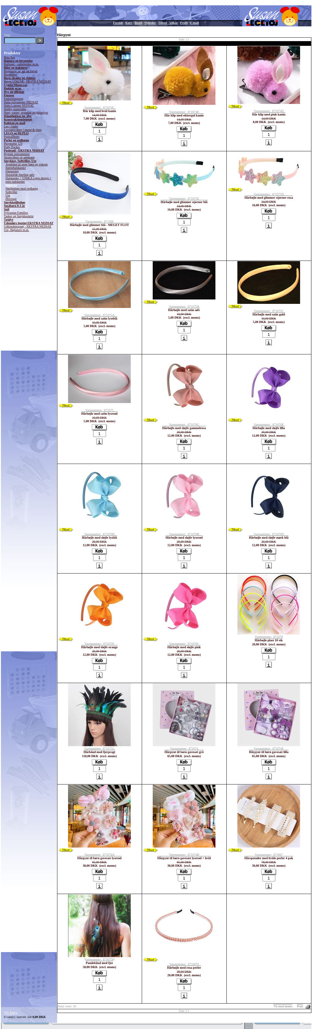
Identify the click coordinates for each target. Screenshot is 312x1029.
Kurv (129, 22)
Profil (184, 22)
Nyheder (150, 22)
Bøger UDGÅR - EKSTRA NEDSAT (27, 81)
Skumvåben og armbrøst (19, 157)
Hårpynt (11, 185)
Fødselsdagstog (14, 98)
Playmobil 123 (13, 143)
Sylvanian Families (16, 212)
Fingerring (12, 171)
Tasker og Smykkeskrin (19, 216)
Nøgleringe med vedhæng (22, 188)
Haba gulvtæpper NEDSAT (21, 102)
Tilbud (162, 22)
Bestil (138, 22)
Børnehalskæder (16, 168)
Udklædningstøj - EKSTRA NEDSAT (27, 226)
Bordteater (10, 74)
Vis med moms (282, 1006)
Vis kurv (11, 1012)
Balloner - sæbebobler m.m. (21, 64)
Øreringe (11, 199)
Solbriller (12, 192)
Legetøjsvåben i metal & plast (23, 130)
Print (300, 1006)
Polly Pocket (12, 147)
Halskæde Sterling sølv (20, 174)
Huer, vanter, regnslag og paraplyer (26, 112)
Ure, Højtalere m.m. (16, 230)
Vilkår (173, 22)
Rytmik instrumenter (17, 154)
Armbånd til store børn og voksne (27, 164)
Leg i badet (11, 126)
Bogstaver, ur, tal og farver (21, 71)
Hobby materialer (15, 109)
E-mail (194, 22)
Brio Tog (9, 57)
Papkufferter (12, 136)
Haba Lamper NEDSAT (19, 105)
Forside (118, 22)
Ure (8, 195)
